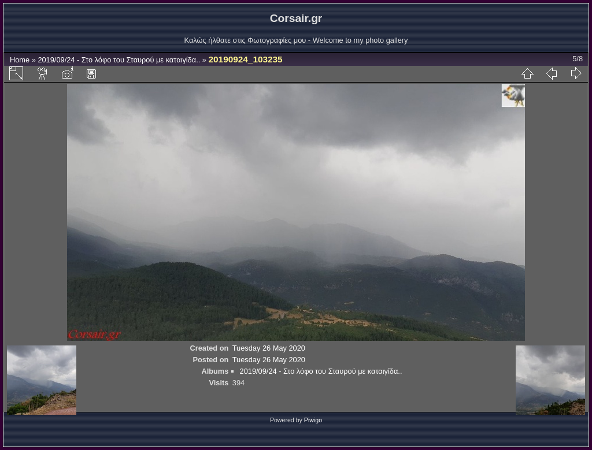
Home (19, 59)
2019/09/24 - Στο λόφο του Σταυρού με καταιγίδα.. (120, 59)
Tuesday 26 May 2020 (268, 348)
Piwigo (313, 419)
